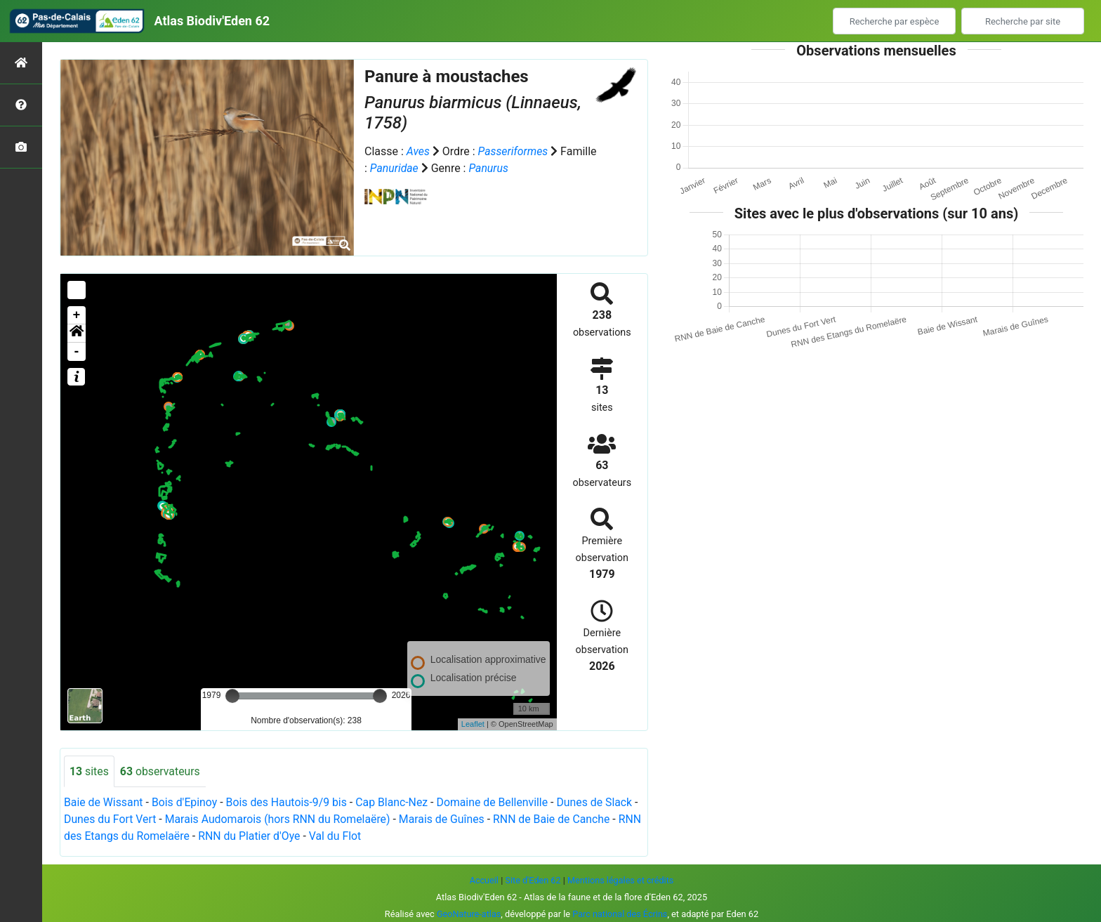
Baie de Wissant (104, 803)
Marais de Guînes (452, 819)
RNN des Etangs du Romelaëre (140, 836)
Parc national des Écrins (620, 914)
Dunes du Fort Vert (116, 819)
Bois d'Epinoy (185, 803)
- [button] (77, 351)
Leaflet (472, 724)
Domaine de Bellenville (496, 803)
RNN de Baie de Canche (562, 819)
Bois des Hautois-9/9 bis (289, 803)
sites (89, 771)
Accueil (483, 880)
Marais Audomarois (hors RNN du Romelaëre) (286, 819)
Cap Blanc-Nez (395, 803)
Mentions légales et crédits (621, 880)
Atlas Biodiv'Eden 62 (212, 20)
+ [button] (77, 315)
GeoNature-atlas (468, 914)
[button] (76, 333)
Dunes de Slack (600, 803)
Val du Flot (363, 836)
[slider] (232, 696)
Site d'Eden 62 (532, 880)
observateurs (160, 771)
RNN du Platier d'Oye (277, 836)
